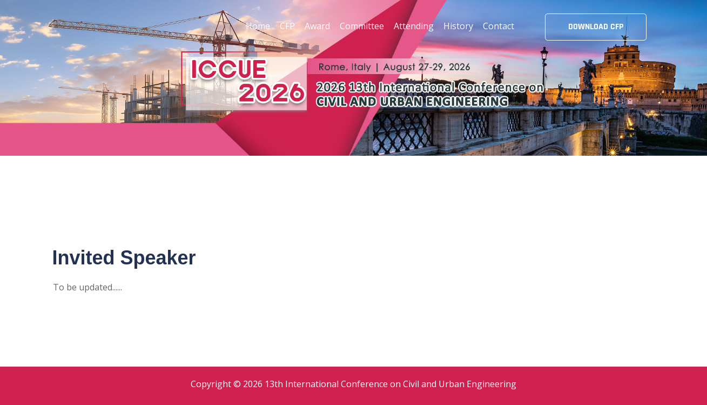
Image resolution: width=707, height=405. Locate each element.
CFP (287, 26)
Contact (498, 26)
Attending (414, 26)
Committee (362, 26)
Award (317, 26)
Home (258, 26)
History (458, 26)
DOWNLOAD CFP (595, 26)
